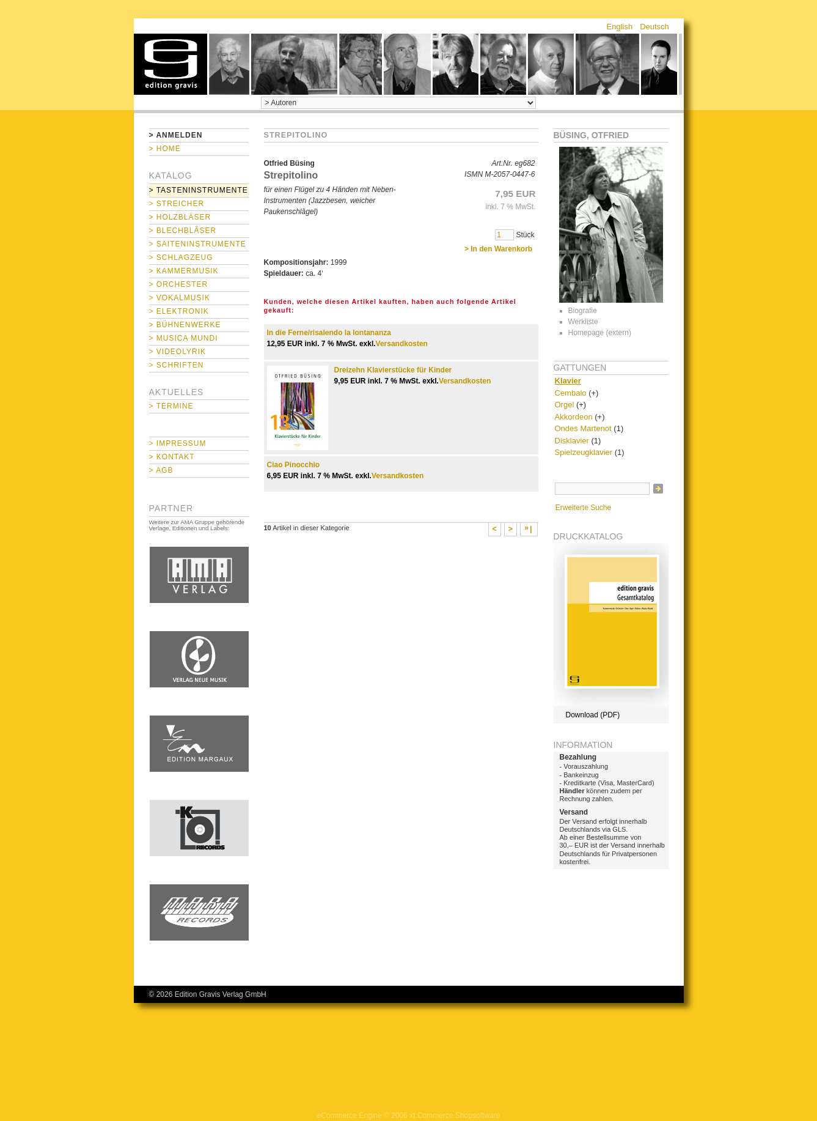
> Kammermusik (184, 271)
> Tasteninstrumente (198, 190)
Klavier (568, 380)
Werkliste (583, 321)
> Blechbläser (183, 230)
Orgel (564, 404)
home (170, 64)
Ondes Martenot (583, 428)
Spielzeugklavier (584, 452)
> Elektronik (179, 311)
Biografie (582, 310)
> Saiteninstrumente (197, 244)
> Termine (171, 406)
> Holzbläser (180, 217)
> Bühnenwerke (185, 324)
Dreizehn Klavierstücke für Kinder (393, 370)
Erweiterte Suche (583, 507)
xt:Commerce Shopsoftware (454, 1115)
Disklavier (572, 440)
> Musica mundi (183, 338)
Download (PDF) (593, 715)
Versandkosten (402, 343)
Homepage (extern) (599, 332)
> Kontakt (172, 457)
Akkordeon (574, 416)
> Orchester (178, 284)
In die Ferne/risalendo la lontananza (329, 332)
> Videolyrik (177, 351)
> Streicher (177, 203)
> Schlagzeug (181, 257)
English (620, 26)
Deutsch (654, 26)
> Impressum (178, 443)
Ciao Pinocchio (293, 465)
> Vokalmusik (179, 298)
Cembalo (571, 393)
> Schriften (176, 365)
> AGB (161, 470)
